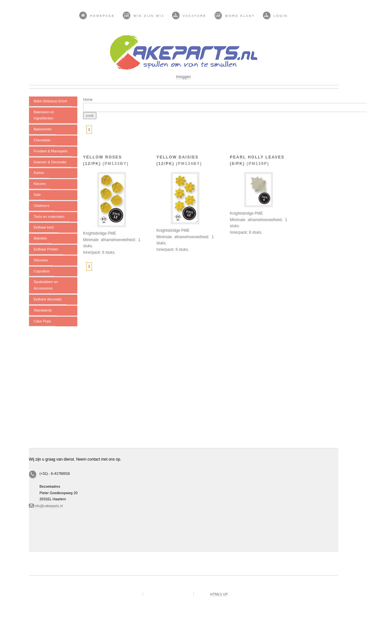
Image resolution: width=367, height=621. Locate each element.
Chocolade (42, 140)
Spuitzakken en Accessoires (46, 285)
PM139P (257, 163)
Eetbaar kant (44, 227)
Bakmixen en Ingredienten (44, 115)
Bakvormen (43, 129)
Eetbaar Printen (46, 249)
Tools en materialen (49, 217)
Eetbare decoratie (48, 299)
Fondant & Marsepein (51, 151)
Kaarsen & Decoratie (50, 162)
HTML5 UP (219, 594)
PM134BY (189, 163)
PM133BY (116, 163)
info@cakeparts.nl (48, 506)
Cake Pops (42, 321)
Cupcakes (42, 271)
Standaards (43, 310)
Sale (37, 195)
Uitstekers (42, 206)
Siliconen (41, 260)
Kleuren (40, 184)
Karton (39, 173)
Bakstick (40, 238)
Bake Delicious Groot (50, 101)
